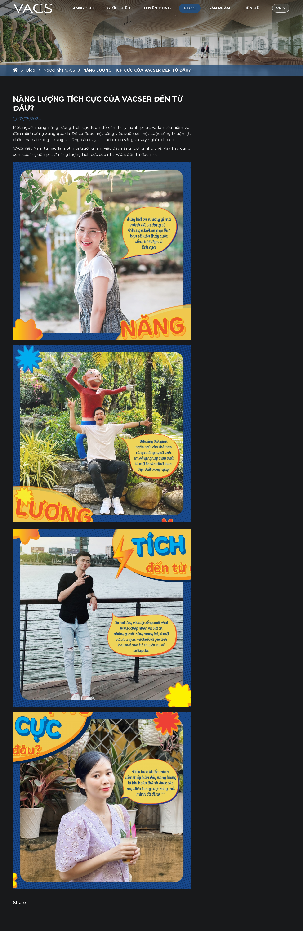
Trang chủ (82, 8)
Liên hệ (251, 8)
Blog (190, 8)
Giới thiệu (118, 8)
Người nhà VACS (59, 70)
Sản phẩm (220, 8)
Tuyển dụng (157, 8)
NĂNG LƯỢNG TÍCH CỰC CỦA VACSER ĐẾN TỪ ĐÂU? (137, 70)
